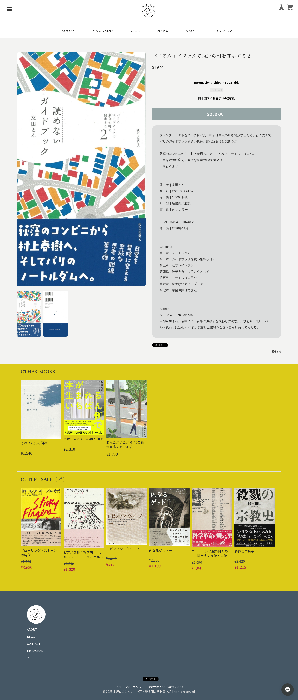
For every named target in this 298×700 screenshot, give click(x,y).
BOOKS (68, 30)
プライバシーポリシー (129, 687)
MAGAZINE (102, 30)
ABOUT (193, 30)
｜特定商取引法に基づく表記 (164, 687)
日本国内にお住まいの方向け (217, 98)
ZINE (135, 30)
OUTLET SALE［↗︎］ (44, 480)
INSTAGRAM (35, 651)
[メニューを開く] (9, 9)
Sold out (217, 90)
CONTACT (227, 30)
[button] (29, 314)
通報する (276, 351)
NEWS (162, 30)
